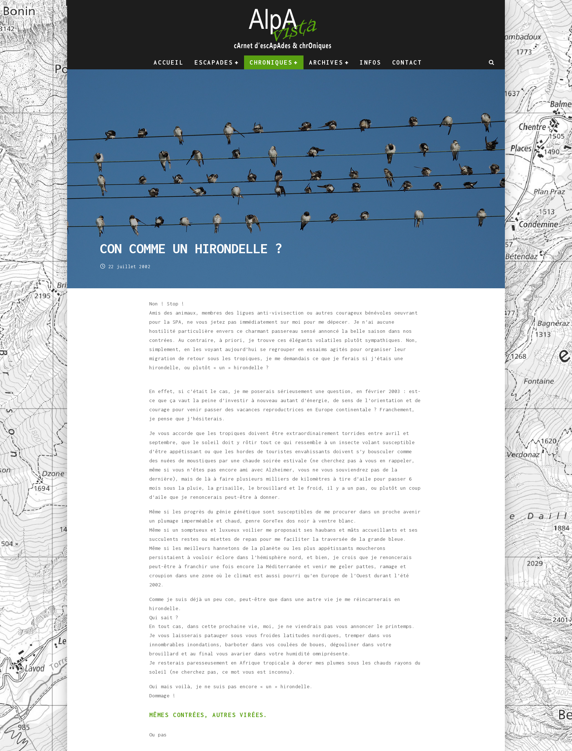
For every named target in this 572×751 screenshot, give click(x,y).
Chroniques (271, 62)
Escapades (213, 62)
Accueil (168, 62)
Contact (407, 62)
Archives (326, 62)
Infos (370, 62)
